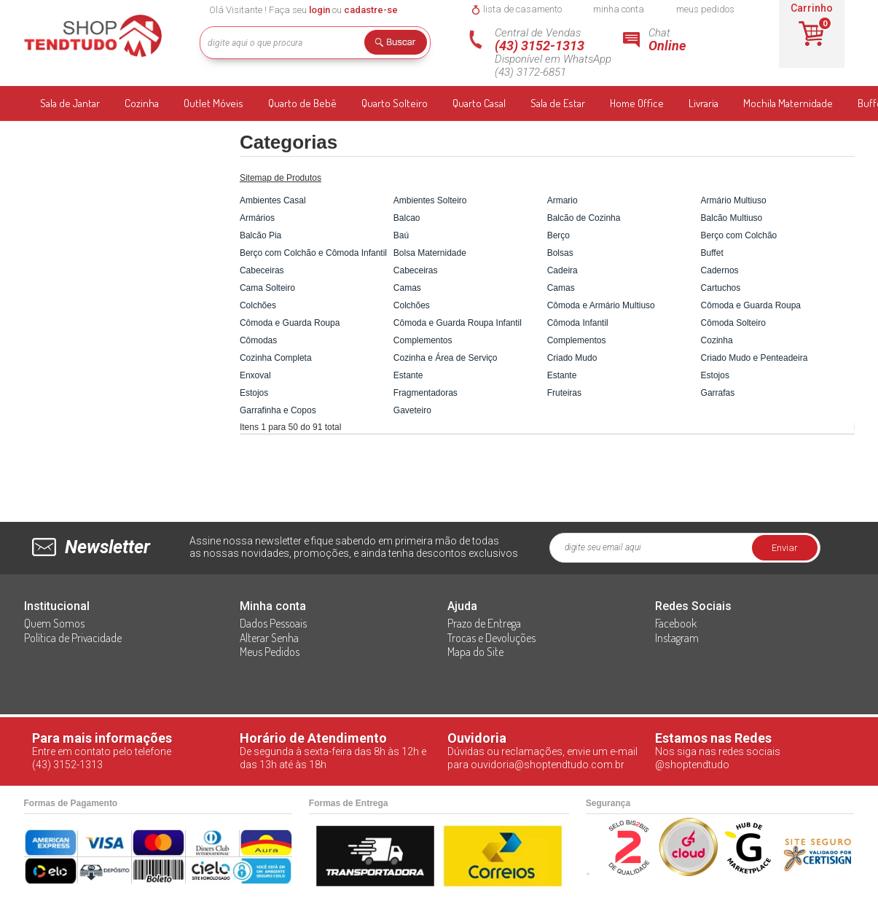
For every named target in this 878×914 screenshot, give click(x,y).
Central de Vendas (559, 52)
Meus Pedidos (269, 651)
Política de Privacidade (73, 637)
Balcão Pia (260, 235)
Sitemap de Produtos (280, 178)
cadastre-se (371, 9)
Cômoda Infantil (577, 323)
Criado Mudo (572, 358)
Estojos (715, 375)
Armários (257, 218)
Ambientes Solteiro (430, 200)
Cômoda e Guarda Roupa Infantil (457, 323)
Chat (687, 39)
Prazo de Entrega (484, 623)
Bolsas (560, 253)
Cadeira (562, 270)
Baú (401, 235)
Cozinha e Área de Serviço (445, 358)
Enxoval (255, 375)
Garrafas (718, 393)
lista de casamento (522, 9)
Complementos (422, 340)
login (319, 9)
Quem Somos (54, 623)
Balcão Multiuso (732, 218)
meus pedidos (705, 9)
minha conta (618, 9)
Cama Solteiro (267, 288)
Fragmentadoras (425, 393)
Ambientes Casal (273, 200)
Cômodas (258, 340)
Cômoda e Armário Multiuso (601, 305)
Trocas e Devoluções (491, 637)
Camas (407, 288)
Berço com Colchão (739, 235)
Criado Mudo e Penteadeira (754, 358)
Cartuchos (721, 288)
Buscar (400, 44)
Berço (558, 235)
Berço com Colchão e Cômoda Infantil (313, 253)
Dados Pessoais (273, 623)
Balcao (406, 218)
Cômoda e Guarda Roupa (751, 305)
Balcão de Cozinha (584, 218)
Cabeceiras (262, 270)
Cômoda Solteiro (733, 323)
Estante (408, 375)
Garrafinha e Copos (278, 410)
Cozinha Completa (276, 358)
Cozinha (717, 340)
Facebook (676, 623)
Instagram (677, 637)
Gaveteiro (412, 410)
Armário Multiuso (734, 200)
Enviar (785, 547)
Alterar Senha (269, 637)
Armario (562, 200)
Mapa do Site (475, 651)
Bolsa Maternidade (429, 253)
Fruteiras (564, 393)
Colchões (258, 305)
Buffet (712, 253)
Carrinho (812, 8)
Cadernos (720, 270)
